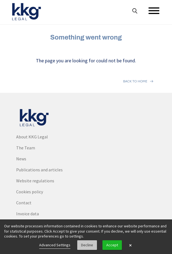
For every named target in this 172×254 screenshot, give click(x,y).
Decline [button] (87, 244)
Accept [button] (112, 244)
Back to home (135, 81)
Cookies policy (29, 191)
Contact (23, 202)
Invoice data (27, 213)
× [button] (130, 245)
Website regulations (35, 180)
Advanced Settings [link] (54, 244)
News (21, 158)
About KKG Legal (32, 136)
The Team (25, 147)
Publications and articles (39, 169)
